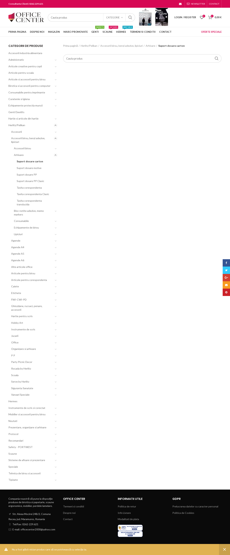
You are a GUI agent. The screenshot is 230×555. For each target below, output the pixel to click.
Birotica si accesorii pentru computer (29, 85)
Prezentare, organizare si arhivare (27, 427)
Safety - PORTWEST (20, 447)
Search (130, 17)
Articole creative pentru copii (25, 66)
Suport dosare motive (29, 167)
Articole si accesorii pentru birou (26, 79)
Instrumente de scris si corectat (26, 407)
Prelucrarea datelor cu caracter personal (195, 506)
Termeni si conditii (73, 506)
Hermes (12, 401)
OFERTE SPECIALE (211, 31)
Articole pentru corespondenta (29, 279)
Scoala (15, 375)
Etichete (16, 293)
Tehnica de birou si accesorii (24, 473)
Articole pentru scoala (21, 72)
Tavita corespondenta (29, 187)
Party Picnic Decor (21, 361)
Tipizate (13, 479)
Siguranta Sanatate (22, 388)
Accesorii (16, 131)
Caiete (15, 286)
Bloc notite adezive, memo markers (29, 212)
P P (13, 355)
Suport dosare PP (27, 174)
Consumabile (21, 220)
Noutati (12, 420)
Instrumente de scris (23, 329)
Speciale (13, 466)
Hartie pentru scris (22, 316)
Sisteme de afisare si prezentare (26, 460)
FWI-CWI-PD (19, 299)
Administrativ (16, 59)
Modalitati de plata (128, 519)
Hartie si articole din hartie (23, 118)
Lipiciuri (18, 234)
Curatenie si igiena (19, 99)
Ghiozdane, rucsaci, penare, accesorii (26, 307)
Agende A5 (17, 253)
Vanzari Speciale (20, 394)
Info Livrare (124, 512)
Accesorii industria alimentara (25, 53)
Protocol (13, 434)
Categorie (113, 17)
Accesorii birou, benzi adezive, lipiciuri (121, 45)
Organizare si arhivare (23, 348)
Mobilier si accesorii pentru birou (26, 414)
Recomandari (15, 440)
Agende (15, 240)
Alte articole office (21, 266)
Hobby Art (17, 322)
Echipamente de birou (26, 227)
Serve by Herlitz (20, 381)
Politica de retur (127, 506)
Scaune (12, 453)
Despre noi (69, 512)
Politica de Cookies (183, 512)
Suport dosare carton (30, 161)
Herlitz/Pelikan (89, 45)
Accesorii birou (22, 148)
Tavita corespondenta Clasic (33, 194)
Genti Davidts (16, 112)
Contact (68, 519)
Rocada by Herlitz (21, 368)
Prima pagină (70, 45)
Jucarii (14, 335)
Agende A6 (17, 260)
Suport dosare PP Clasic (30, 181)
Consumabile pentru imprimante (26, 92)
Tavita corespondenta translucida (29, 202)
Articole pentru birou (23, 273)
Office (15, 342)
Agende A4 (17, 247)
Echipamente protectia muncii (25, 105)
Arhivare (150, 45)
